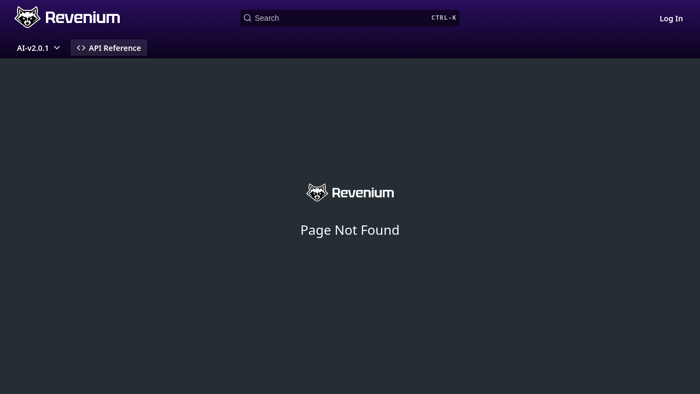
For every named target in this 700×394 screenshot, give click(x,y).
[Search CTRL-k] (350, 18)
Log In (671, 18)
